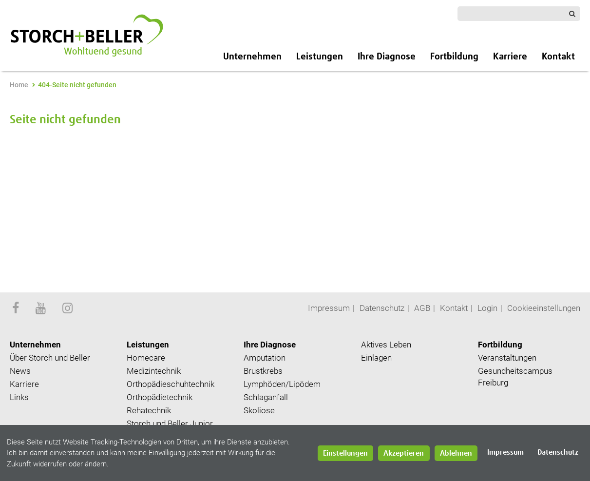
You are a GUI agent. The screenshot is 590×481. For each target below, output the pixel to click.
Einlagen (376, 358)
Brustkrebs (263, 371)
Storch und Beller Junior (170, 423)
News (20, 371)
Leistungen (319, 56)
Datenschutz (382, 308)
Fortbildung (454, 56)
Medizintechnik (154, 371)
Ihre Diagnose (387, 56)
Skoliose (259, 410)
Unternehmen (252, 56)
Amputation (264, 358)
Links (19, 397)
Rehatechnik (149, 410)
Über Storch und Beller (50, 358)
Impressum (329, 308)
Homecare (146, 358)
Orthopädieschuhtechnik (170, 384)
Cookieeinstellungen (543, 308)
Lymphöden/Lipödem (282, 384)
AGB (422, 308)
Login (487, 308)
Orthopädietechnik (159, 397)
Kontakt (558, 56)
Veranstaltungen (507, 358)
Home (19, 85)
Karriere (510, 56)
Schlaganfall (266, 397)
